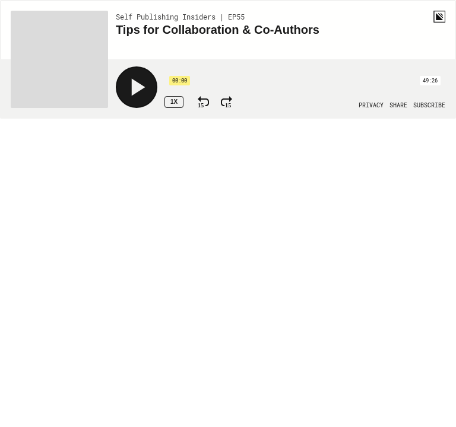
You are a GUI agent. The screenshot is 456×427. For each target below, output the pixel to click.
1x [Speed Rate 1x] (174, 101)
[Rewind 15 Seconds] (203, 102)
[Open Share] (398, 105)
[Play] (136, 87)
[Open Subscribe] (429, 105)
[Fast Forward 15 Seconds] (226, 102)
